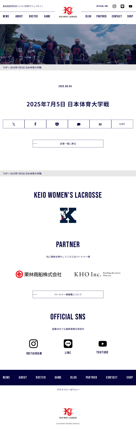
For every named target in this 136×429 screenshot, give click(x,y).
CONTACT (117, 16)
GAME (47, 16)
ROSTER (33, 16)
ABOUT (19, 16)
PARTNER (101, 16)
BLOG (88, 16)
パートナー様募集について (68, 294)
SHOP (130, 16)
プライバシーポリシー (68, 389)
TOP (5, 67)
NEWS (6, 16)
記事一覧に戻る (68, 143)
